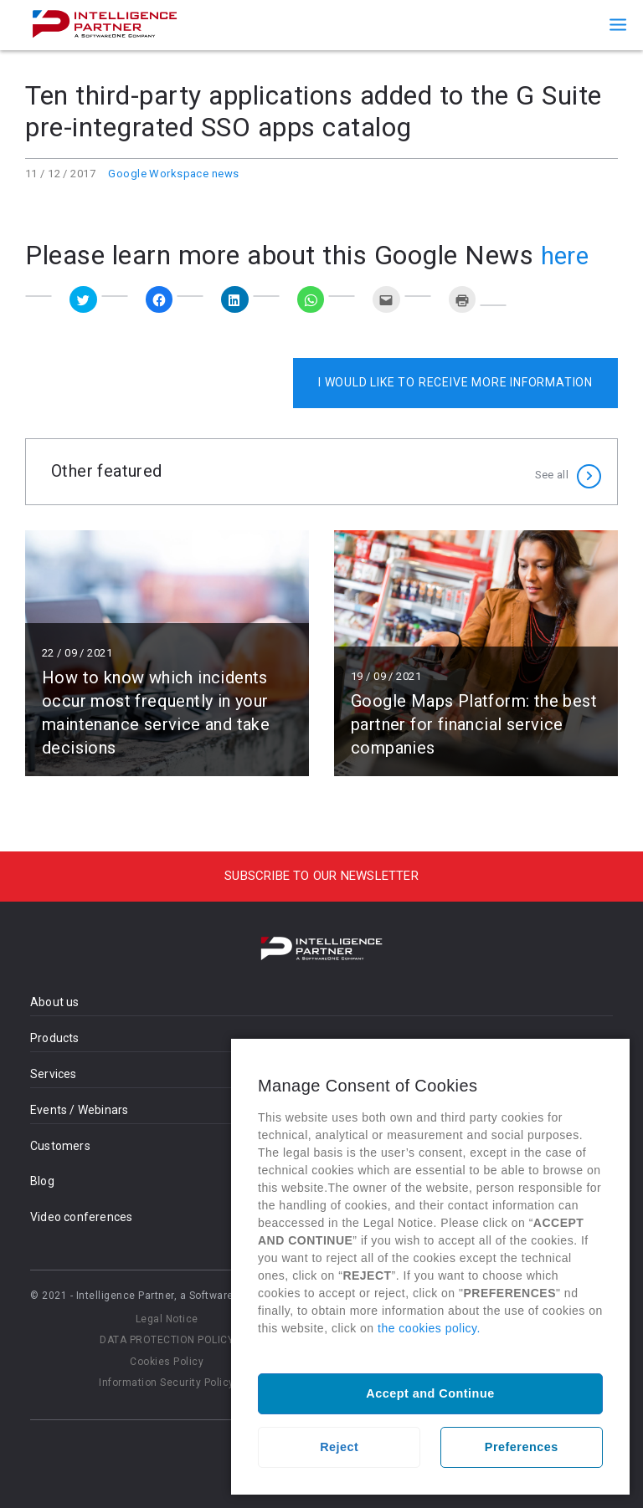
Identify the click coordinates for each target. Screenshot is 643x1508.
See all (551, 471)
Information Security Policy (166, 1382)
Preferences (521, 1447)
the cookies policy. (429, 1328)
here (567, 255)
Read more (167, 653)
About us (55, 1002)
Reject (339, 1447)
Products (55, 1038)
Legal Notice (167, 1319)
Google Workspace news (173, 173)
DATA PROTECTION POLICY (167, 1340)
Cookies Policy (166, 1361)
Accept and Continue (430, 1393)
